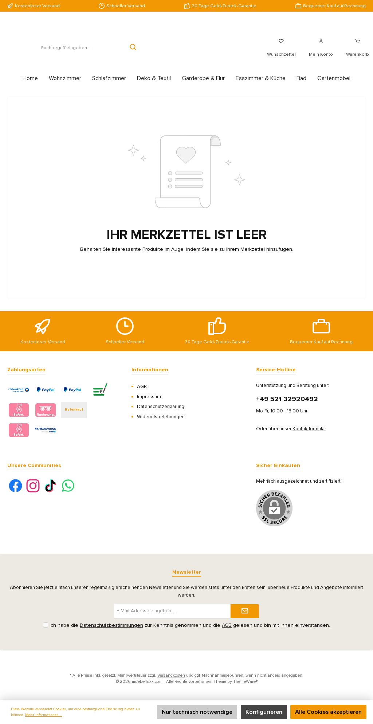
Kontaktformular (309, 429)
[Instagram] (33, 486)
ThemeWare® (245, 681)
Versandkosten (171, 675)
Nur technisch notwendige (197, 712)
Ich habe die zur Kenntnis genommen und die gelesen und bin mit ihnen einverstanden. (190, 625)
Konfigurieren (264, 712)
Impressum (149, 397)
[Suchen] (133, 50)
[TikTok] (50, 486)
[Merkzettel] (281, 50)
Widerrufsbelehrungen (161, 417)
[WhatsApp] (68, 486)
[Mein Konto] (321, 50)
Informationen (149, 370)
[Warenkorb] (355, 50)
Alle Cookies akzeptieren (328, 712)
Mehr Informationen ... (43, 714)
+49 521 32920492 (287, 399)
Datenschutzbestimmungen (111, 625)
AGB (142, 386)
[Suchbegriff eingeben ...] (66, 50)
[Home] (30, 83)
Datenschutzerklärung (160, 407)
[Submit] (244, 611)
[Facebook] (15, 486)
